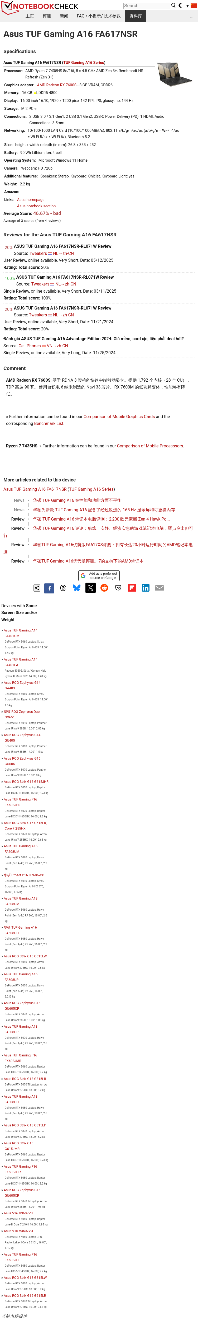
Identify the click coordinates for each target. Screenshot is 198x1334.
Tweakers (38, 253)
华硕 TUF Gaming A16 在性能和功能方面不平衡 (77, 500)
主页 (30, 15)
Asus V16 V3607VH (18, 1213)
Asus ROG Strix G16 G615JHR (26, 782)
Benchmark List (49, 423)
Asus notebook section (36, 206)
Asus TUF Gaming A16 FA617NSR (35, 489)
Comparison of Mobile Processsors (150, 445)
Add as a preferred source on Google (98, 576)
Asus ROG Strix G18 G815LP (25, 1125)
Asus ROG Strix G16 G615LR (25, 1296)
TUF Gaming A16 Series (83, 62)
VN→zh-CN (57, 345)
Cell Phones (29, 345)
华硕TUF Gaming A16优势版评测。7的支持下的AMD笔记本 (88, 561)
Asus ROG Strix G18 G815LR (25, 1079)
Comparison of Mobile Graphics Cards (119, 416)
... (192, 15)
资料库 (135, 15)
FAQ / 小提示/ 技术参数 (99, 15)
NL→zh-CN (63, 253)
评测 (47, 15)
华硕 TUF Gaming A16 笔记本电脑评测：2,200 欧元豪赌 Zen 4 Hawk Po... (101, 519)
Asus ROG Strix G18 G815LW (25, 1278)
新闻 (64, 15)
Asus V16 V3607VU (18, 1231)
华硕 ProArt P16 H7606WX (24, 875)
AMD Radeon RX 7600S (57, 85)
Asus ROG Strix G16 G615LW (25, 956)
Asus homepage (31, 200)
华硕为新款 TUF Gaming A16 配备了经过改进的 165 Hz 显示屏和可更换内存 (104, 509)
